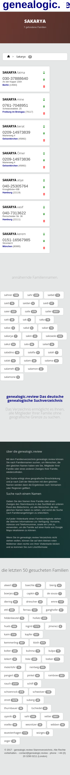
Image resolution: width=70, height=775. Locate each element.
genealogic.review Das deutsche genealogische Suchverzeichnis (35, 398)
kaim (10, 634)
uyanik (10, 716)
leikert (10, 659)
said (9, 303)
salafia (34, 352)
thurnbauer (13, 708)
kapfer (32, 634)
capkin (33, 593)
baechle (33, 585)
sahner (11, 295)
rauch (11, 683)
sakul (10, 344)
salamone (12, 377)
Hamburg (7, 192)
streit (11, 700)
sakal (28, 328)
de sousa (54, 593)
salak (10, 360)
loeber (53, 659)
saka (44, 319)
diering (11, 601)
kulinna (33, 651)
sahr (33, 295)
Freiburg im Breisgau (14, 112)
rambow (56, 675)
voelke (10, 724)
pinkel (33, 675)
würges (42, 733)
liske (31, 659)
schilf (32, 683)
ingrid (32, 626)
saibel (54, 295)
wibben (58, 724)
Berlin (6, 85)
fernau (30, 610)
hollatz (40, 618)
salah (53, 352)
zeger (10, 741)
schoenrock (14, 692)
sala (29, 344)
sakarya (11, 336)
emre (57, 601)
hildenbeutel (14, 618)
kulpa (54, 651)
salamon (36, 369)
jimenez (55, 626)
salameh (12, 369)
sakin (32, 336)
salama (52, 360)
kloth (39, 642)
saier (10, 311)
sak (27, 319)
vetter (52, 716)
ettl (9, 610)
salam (30, 360)
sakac (9, 328)
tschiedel (39, 708)
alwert (10, 585)
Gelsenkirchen (10, 139)
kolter (11, 651)
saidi (48, 303)
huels (10, 626)
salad (48, 344)
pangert (11, 675)
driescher (34, 601)
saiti (9, 319)
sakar (48, 328)
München (7, 246)
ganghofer (55, 610)
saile (31, 311)
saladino (12, 352)
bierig (56, 585)
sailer (52, 311)
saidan (29, 303)
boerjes (11, 593)
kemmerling (14, 642)
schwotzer (42, 692)
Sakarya (20, 56)
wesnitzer (33, 724)
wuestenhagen (16, 733)
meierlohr (12, 667)
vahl (30, 716)
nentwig (38, 667)
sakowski (54, 336)
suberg (33, 700)
